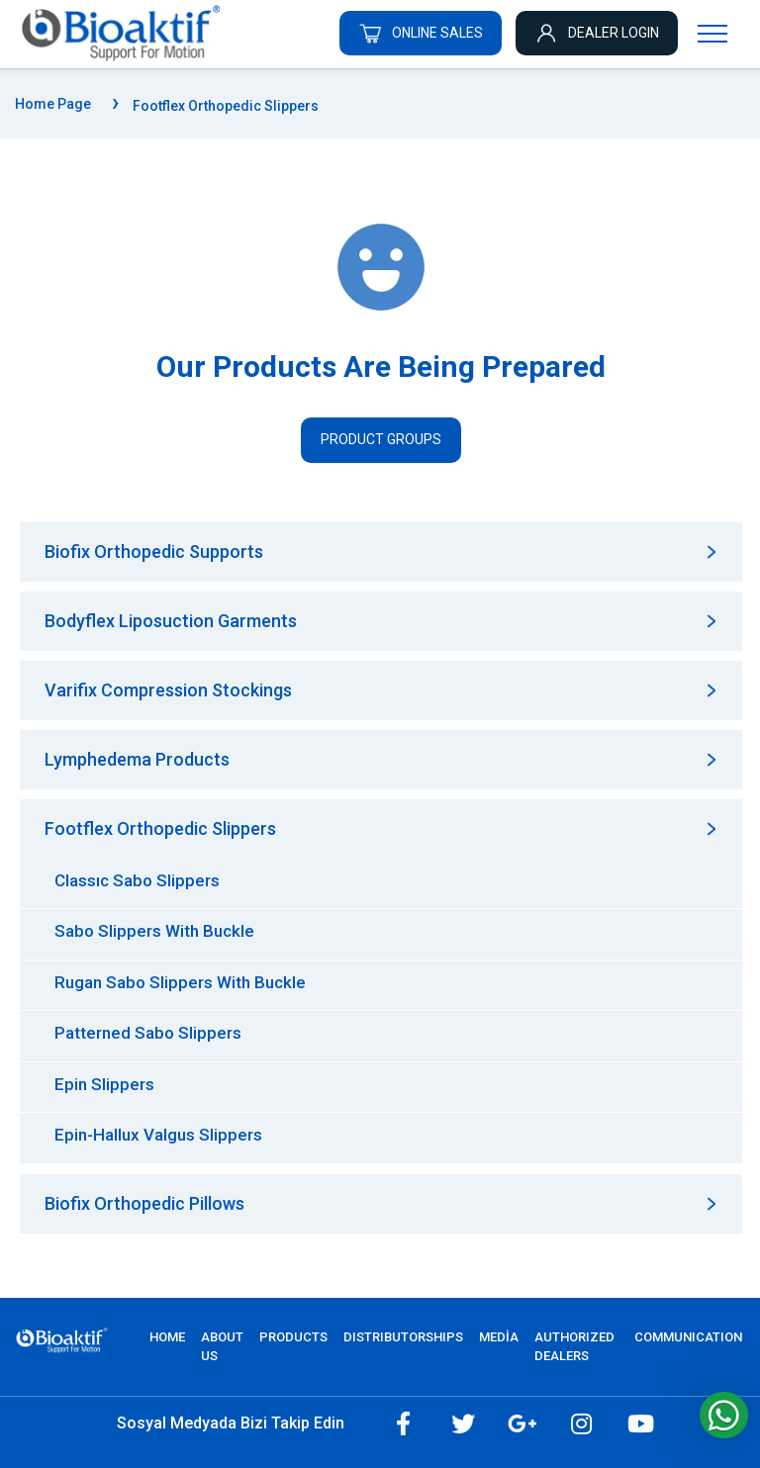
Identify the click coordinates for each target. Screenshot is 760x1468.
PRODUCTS (293, 1337)
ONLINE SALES (420, 33)
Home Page (53, 104)
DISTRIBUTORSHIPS (403, 1337)
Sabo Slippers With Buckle (154, 931)
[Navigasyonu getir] (712, 32)
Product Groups (381, 439)
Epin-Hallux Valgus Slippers (158, 1135)
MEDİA (499, 1337)
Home (167, 1337)
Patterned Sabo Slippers (147, 1033)
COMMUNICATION (688, 1337)
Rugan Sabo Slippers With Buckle (180, 982)
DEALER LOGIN (596, 33)
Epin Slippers (104, 1084)
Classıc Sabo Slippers (137, 880)
